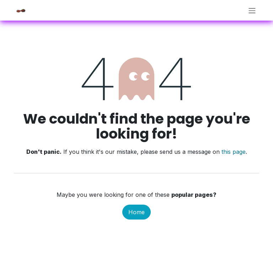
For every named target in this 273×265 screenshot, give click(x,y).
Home (136, 212)
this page (233, 151)
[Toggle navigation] (252, 10)
